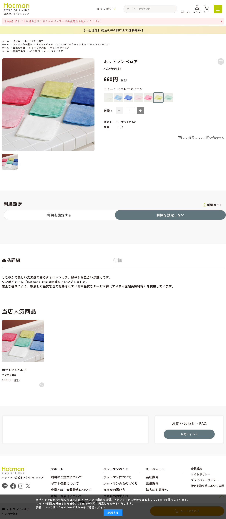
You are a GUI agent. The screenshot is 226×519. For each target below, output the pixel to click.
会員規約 (196, 469)
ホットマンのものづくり (121, 484)
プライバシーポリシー (205, 480)
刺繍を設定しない (170, 214)
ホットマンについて (118, 477)
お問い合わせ (189, 435)
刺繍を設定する (59, 214)
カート (206, 12)
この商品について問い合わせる (203, 137)
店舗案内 (152, 484)
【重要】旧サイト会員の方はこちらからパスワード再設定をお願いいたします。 (54, 21)
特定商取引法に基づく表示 (207, 486)
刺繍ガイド (214, 205)
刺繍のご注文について (66, 477)
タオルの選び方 (115, 490)
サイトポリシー (200, 474)
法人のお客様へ (157, 490)
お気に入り (185, 12)
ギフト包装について (65, 484)
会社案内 (152, 477)
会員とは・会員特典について (71, 490)
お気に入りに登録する (220, 61)
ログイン (197, 12)
